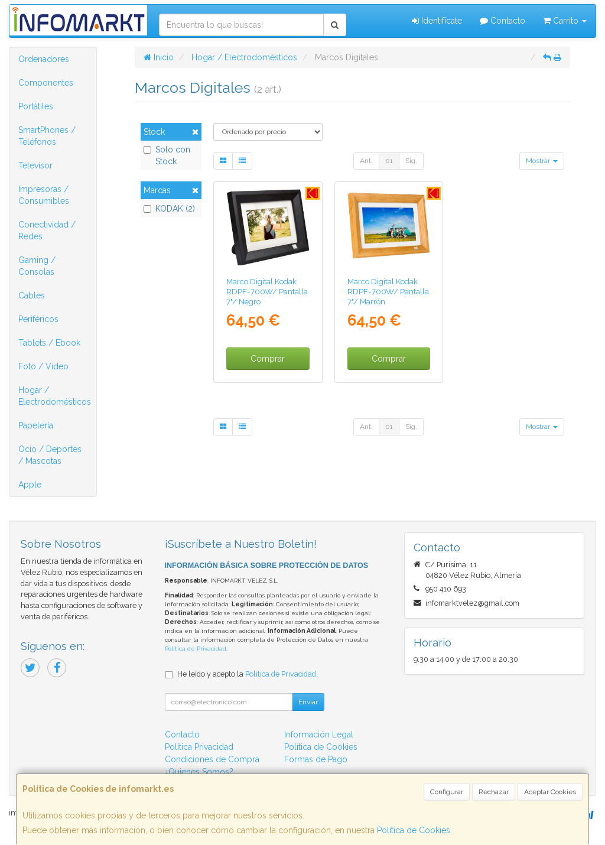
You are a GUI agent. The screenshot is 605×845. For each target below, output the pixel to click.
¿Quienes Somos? (199, 771)
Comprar (268, 358)
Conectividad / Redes (47, 230)
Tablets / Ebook (49, 342)
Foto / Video (43, 366)
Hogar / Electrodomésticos (54, 396)
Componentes (45, 82)
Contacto (502, 20)
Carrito (565, 20)
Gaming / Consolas (37, 266)
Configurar (446, 792)
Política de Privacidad (195, 648)
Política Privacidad (199, 747)
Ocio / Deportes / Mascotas (50, 455)
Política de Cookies (413, 830)
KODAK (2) (169, 208)
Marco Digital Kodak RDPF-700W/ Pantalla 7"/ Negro (267, 292)
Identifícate (437, 20)
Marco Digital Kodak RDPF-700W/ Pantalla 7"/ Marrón (388, 292)
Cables (31, 295)
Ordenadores (43, 59)
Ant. (366, 161)
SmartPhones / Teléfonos (47, 136)
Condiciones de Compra (212, 759)
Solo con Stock (167, 155)
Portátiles (35, 106)
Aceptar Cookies (550, 792)
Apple (29, 484)
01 (389, 161)
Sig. (411, 161)
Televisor (35, 165)
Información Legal (318, 734)
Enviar (308, 702)
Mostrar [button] (542, 161)
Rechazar (494, 792)
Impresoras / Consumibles (43, 195)
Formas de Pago (315, 759)
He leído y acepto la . (247, 674)
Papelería (35, 425)
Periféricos (38, 319)
